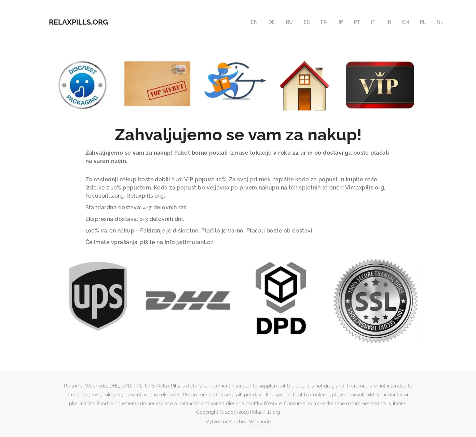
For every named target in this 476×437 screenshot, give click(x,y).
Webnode (260, 421)
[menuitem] (250, 22)
